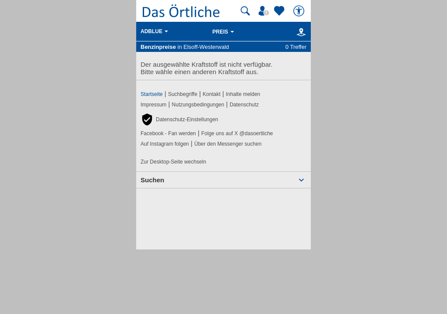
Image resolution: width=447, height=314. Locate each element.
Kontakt (211, 94)
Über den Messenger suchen (227, 144)
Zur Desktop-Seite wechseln (173, 162)
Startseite (152, 94)
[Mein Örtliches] (265, 10)
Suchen (152, 180)
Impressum (153, 105)
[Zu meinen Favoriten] (280, 10)
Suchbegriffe (182, 94)
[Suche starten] (245, 10)
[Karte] (299, 32)
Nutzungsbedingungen (198, 105)
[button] (179, 119)
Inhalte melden (243, 94)
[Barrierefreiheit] (299, 10)
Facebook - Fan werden (168, 133)
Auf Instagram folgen (165, 144)
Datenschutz (244, 105)
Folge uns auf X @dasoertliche (237, 133)
